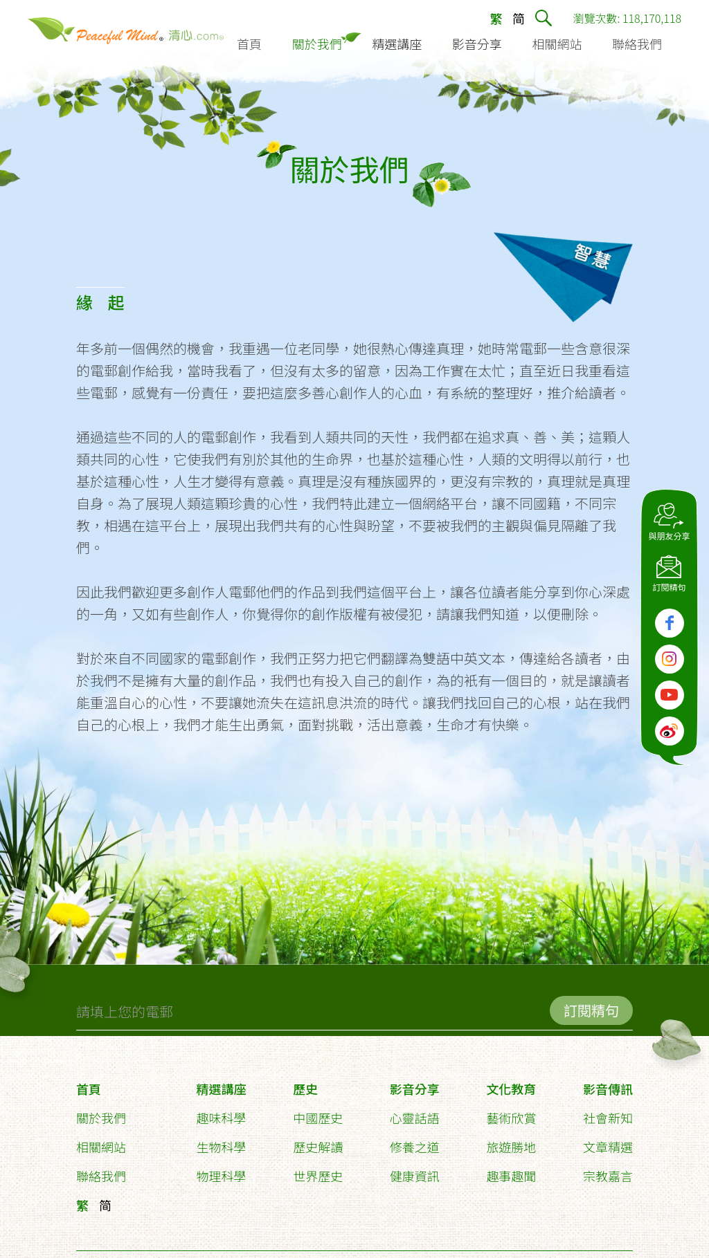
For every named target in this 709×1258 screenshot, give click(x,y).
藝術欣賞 (511, 1112)
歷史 (305, 1083)
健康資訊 (415, 1170)
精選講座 (221, 1083)
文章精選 (608, 1141)
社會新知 (608, 1112)
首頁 (88, 1083)
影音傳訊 (608, 1083)
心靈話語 (415, 1112)
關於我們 (101, 1112)
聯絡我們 (101, 1170)
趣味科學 (221, 1112)
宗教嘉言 (608, 1170)
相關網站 (101, 1141)
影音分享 (415, 1083)
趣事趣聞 (511, 1170)
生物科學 (221, 1141)
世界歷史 (318, 1170)
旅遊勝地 (511, 1141)
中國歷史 (318, 1112)
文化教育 (511, 1083)
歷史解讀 (318, 1141)
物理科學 (221, 1170)
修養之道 (415, 1141)
